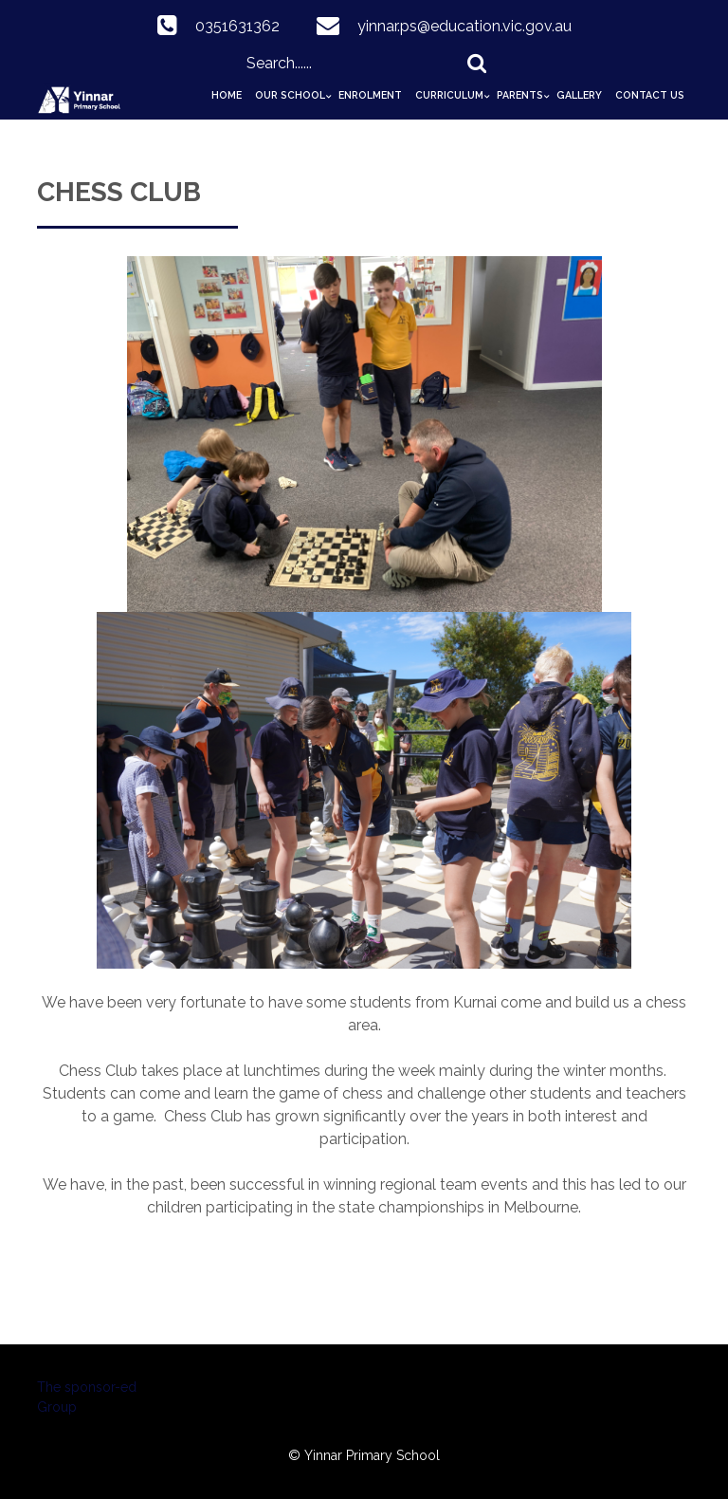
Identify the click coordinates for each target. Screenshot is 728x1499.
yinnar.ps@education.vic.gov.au (464, 26)
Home (226, 95)
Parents (520, 95)
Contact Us (649, 95)
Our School (290, 95)
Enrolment (370, 95)
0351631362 (237, 26)
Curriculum (449, 95)
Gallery (579, 95)
